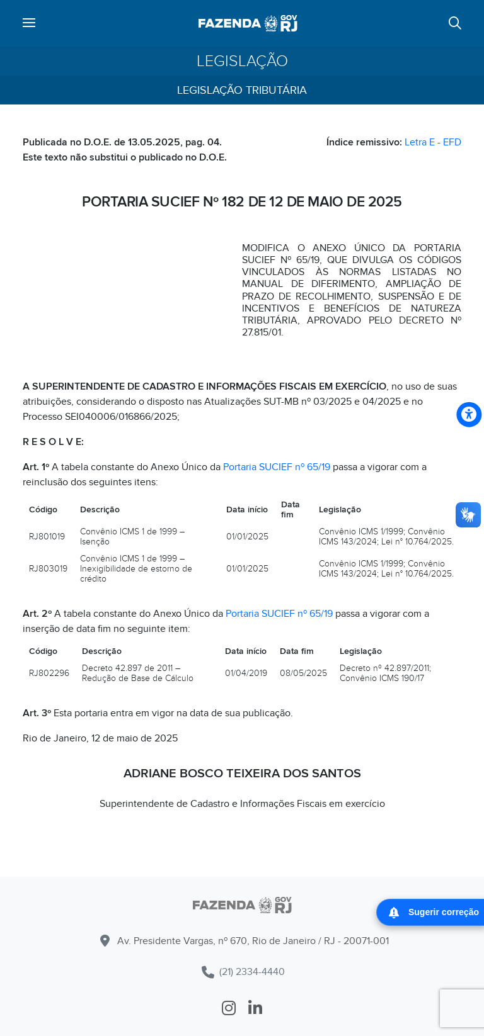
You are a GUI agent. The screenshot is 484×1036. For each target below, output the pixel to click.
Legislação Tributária (242, 90)
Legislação (242, 61)
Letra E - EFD (433, 142)
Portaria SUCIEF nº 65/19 (276, 467)
